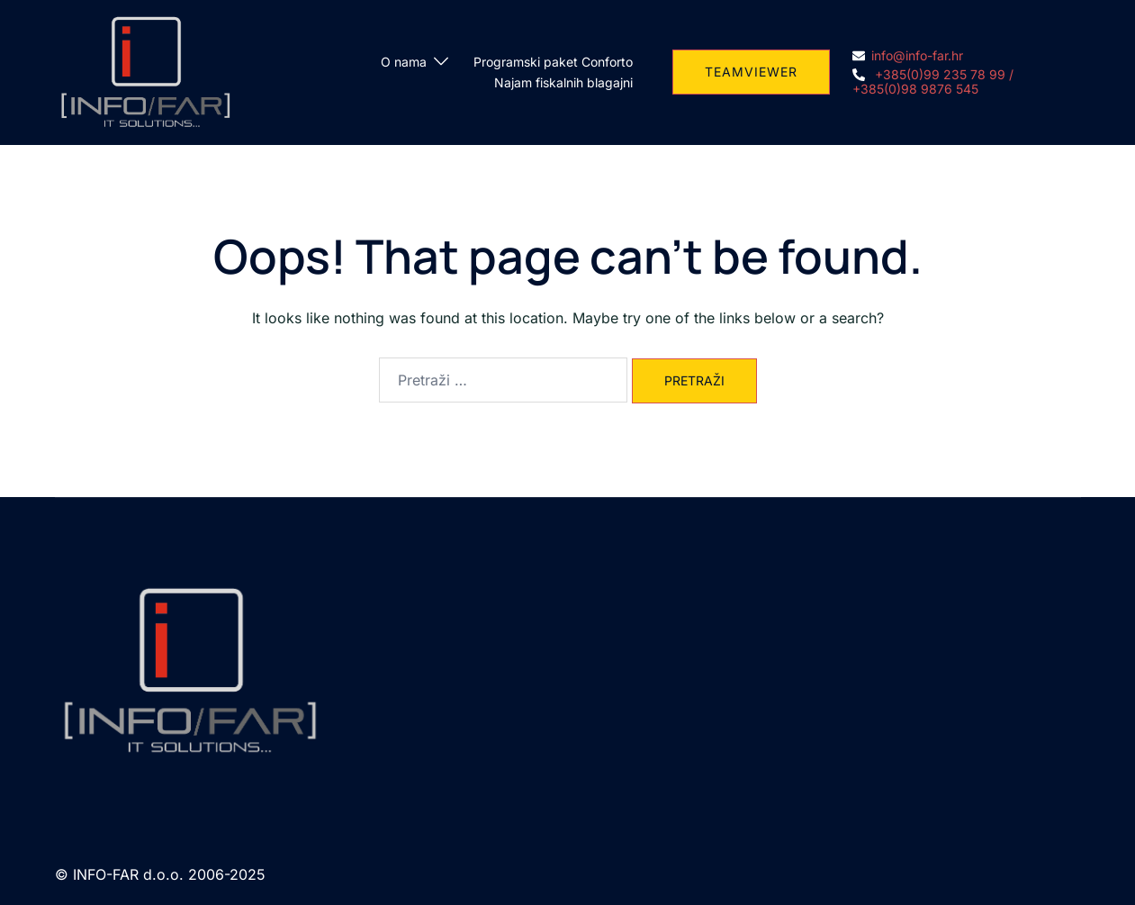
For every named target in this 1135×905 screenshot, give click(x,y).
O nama (404, 61)
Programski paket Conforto (553, 61)
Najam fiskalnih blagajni (563, 82)
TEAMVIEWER (751, 71)
